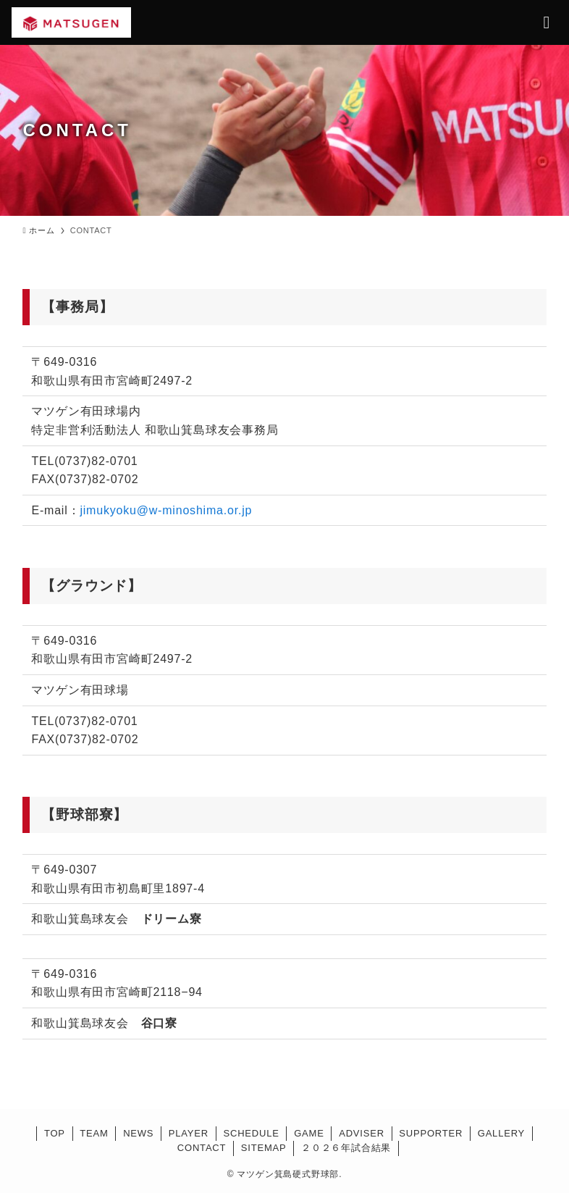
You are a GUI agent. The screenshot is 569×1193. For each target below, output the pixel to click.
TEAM (94, 1133)
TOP (54, 1133)
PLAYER (188, 1133)
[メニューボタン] (546, 22)
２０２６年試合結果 (346, 1147)
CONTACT (201, 1147)
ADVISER (361, 1133)
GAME (309, 1133)
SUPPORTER (431, 1133)
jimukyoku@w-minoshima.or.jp (166, 510)
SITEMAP (264, 1147)
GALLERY (501, 1133)
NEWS (138, 1133)
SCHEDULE (251, 1133)
